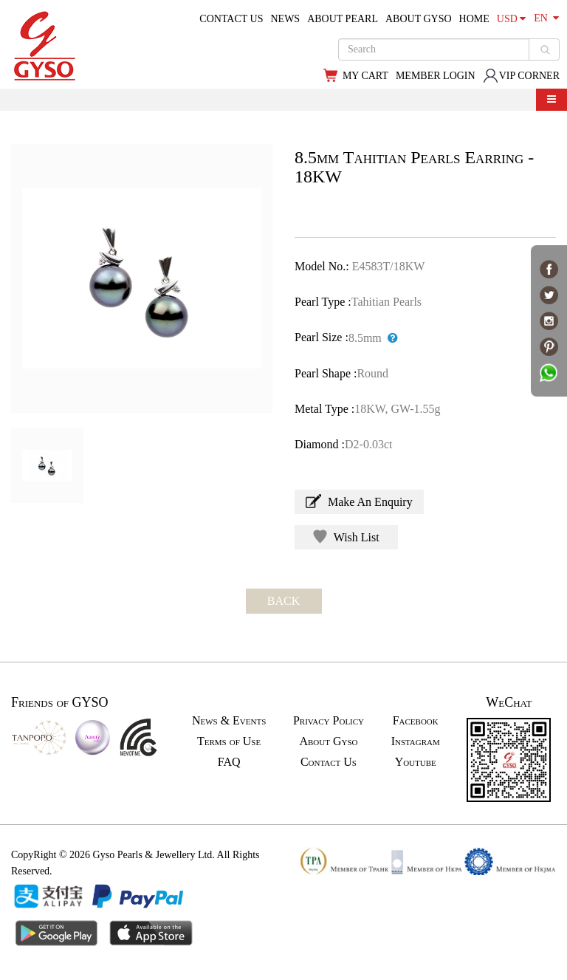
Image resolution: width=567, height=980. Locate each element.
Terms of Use (229, 741)
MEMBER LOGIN (435, 75)
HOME (474, 18)
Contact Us (328, 761)
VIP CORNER (521, 75)
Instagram (415, 741)
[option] (141, 278)
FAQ (229, 761)
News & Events (229, 720)
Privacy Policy (328, 720)
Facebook (416, 720)
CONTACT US (231, 18)
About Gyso (328, 741)
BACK (283, 600)
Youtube (415, 761)
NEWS (285, 18)
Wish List (346, 537)
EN (546, 18)
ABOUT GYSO (418, 18)
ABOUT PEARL (342, 18)
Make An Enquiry (359, 501)
